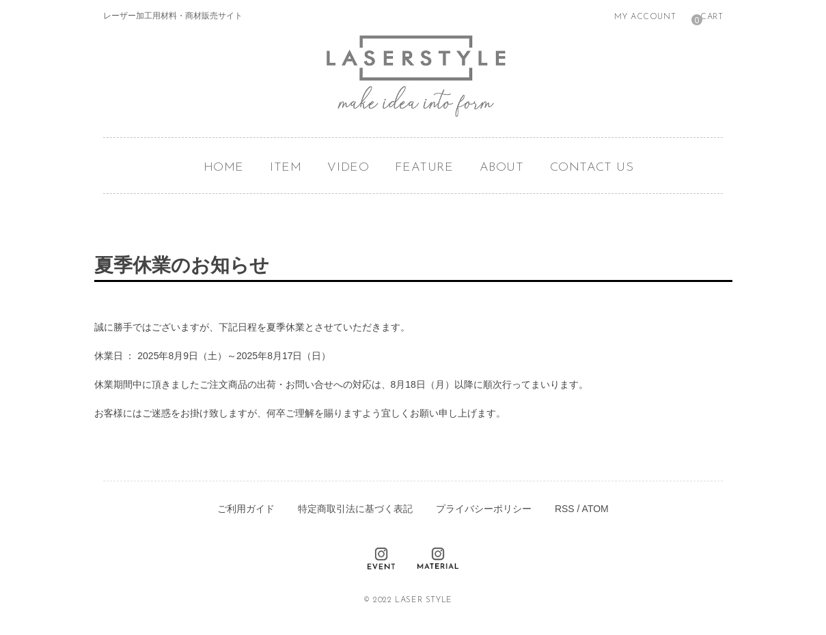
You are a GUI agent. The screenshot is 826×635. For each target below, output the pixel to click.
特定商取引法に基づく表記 (355, 508)
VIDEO (348, 167)
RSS (565, 508)
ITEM (285, 167)
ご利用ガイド (246, 508)
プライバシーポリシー (484, 508)
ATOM (595, 508)
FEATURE (424, 167)
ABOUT (502, 167)
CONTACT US (592, 167)
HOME (224, 167)
